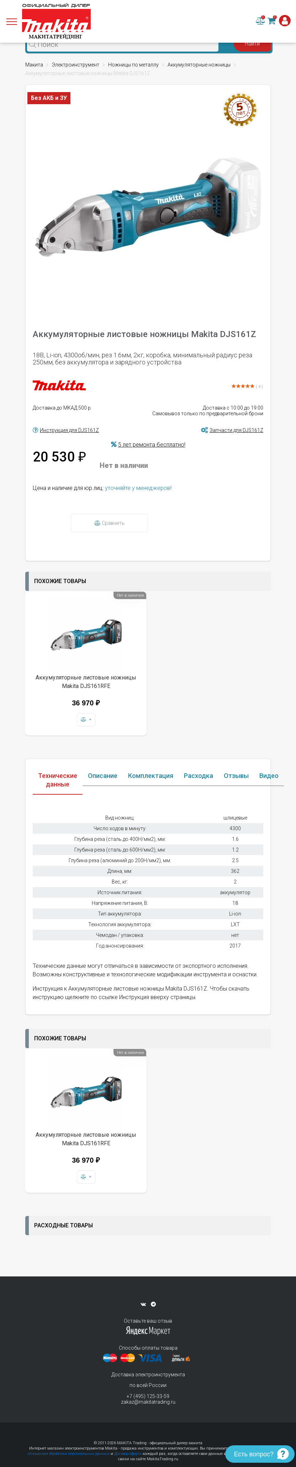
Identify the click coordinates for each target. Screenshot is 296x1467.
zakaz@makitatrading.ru (148, 1402)
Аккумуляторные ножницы (199, 65)
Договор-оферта (128, 1453)
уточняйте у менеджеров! (138, 488)
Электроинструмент (75, 65)
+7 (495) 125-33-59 (148, 1396)
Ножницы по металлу (133, 65)
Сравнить (109, 523)
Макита (34, 65)
